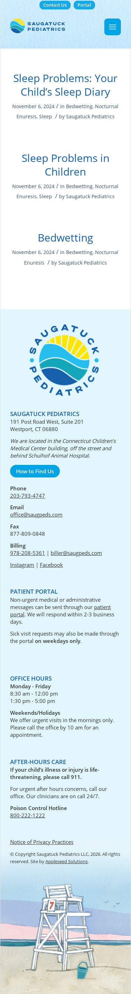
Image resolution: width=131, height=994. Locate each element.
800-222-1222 (27, 815)
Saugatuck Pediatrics (90, 116)
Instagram (22, 564)
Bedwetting (79, 106)
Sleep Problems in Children (65, 165)
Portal (84, 5)
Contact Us (55, 5)
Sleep (45, 116)
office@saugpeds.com (36, 514)
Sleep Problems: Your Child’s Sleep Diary (65, 85)
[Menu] (112, 26)
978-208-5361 (27, 552)
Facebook (51, 564)
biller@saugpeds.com (76, 552)
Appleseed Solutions (66, 861)
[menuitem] (55, 5)
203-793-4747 (27, 495)
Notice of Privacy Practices (41, 841)
